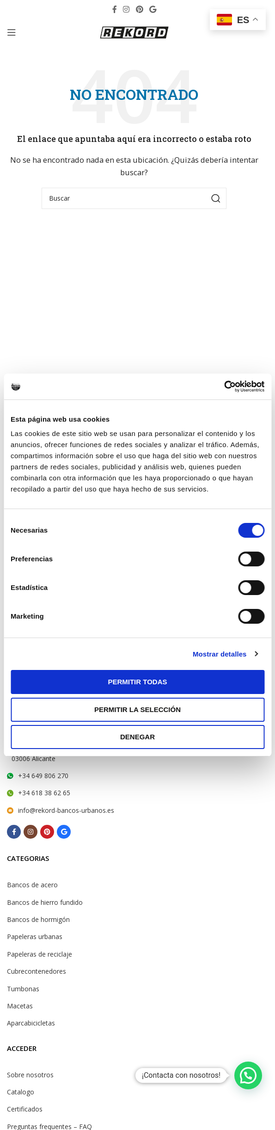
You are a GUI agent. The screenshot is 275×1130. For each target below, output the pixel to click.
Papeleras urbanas (34, 936)
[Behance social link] (152, 9)
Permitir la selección (137, 709)
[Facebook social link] (114, 9)
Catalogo (20, 1091)
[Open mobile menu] (11, 32)
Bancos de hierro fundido (45, 902)
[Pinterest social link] (139, 9)
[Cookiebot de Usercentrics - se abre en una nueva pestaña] (223, 387)
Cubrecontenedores (36, 971)
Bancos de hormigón (38, 919)
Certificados (25, 1109)
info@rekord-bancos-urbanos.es (66, 810)
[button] (248, 1075)
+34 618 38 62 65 (44, 792)
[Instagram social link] (126, 9)
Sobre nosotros (30, 1074)
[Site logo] (134, 31)
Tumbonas (23, 988)
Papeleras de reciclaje (39, 954)
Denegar (137, 737)
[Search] (134, 198)
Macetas (20, 1005)
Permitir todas (137, 682)
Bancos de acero (32, 884)
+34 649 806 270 (43, 775)
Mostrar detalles (220, 654)
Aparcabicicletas (31, 1023)
